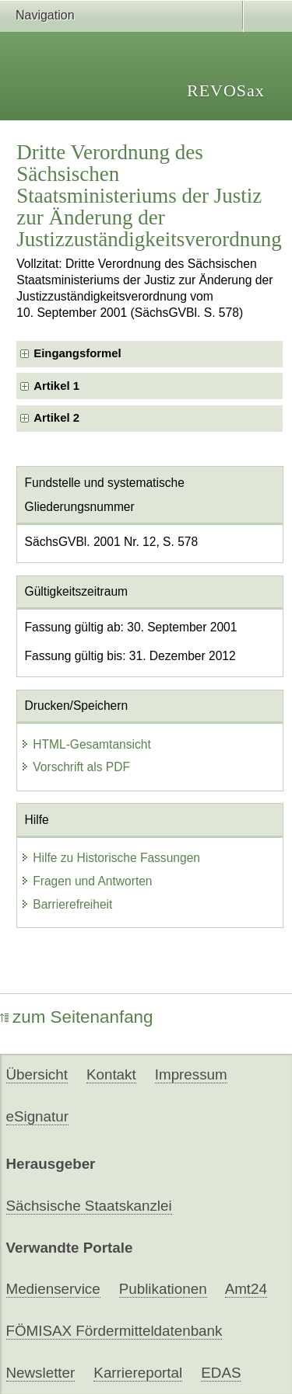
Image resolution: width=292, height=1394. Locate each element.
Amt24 (246, 1289)
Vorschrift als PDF (75, 766)
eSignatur (37, 1116)
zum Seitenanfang (76, 1017)
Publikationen (163, 1289)
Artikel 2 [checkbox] (56, 418)
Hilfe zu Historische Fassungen (110, 857)
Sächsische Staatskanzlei (89, 1206)
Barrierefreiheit (66, 904)
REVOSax (226, 90)
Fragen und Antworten (86, 881)
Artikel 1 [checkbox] (56, 386)
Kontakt (111, 1074)
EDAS (221, 1372)
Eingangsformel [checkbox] (77, 353)
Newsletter (41, 1372)
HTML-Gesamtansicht (85, 744)
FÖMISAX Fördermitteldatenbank (114, 1331)
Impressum (191, 1074)
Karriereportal (137, 1372)
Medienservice (53, 1289)
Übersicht (37, 1074)
